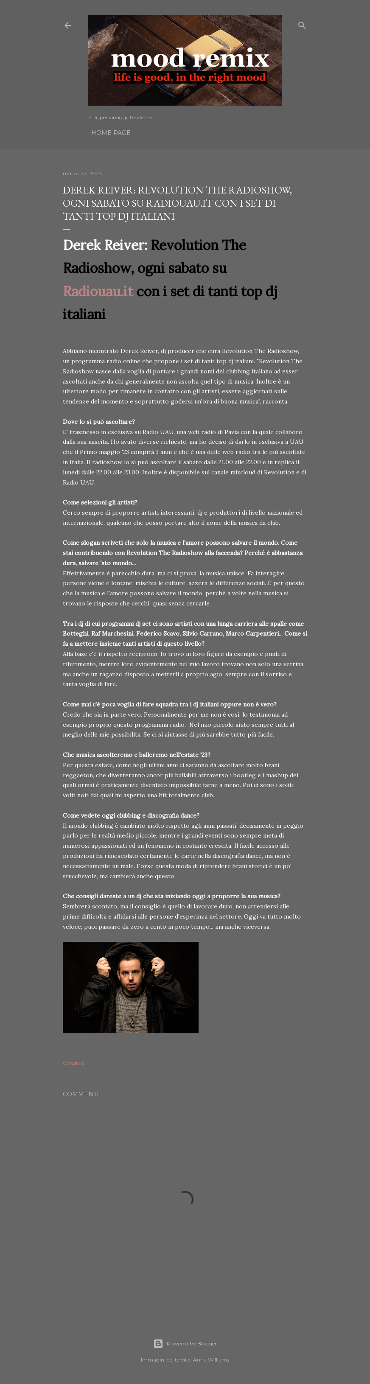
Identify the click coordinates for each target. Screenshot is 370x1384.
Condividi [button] (74, 1063)
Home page (111, 133)
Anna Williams (211, 1359)
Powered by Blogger (185, 1344)
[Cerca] (302, 23)
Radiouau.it (98, 291)
